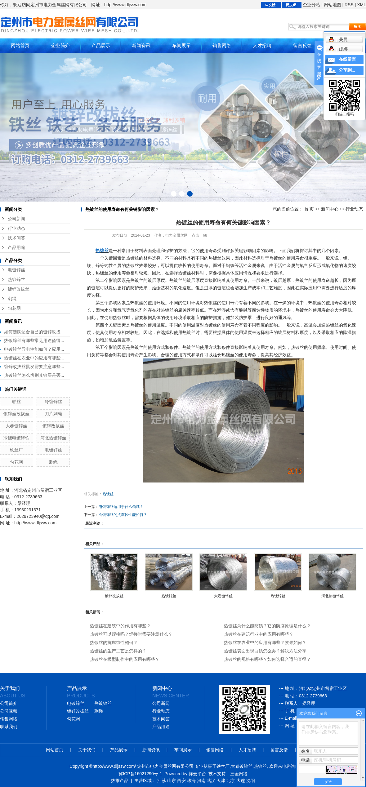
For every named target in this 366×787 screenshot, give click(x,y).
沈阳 (250, 780)
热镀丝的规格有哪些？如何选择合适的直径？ (267, 659)
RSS (349, 4)
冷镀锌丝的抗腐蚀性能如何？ (123, 515)
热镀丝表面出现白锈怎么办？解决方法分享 (265, 650)
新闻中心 (329, 209)
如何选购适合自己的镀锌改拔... (34, 331)
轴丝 (16, 401)
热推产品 (119, 780)
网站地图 (332, 4)
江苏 (161, 780)
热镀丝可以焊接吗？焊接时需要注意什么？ (131, 634)
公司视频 (8, 711)
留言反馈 (302, 45)
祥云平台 (197, 773)
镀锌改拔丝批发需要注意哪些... (34, 366)
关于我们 (87, 749)
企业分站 (311, 4)
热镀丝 (108, 494)
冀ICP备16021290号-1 (140, 773)
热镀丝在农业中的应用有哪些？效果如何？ (265, 642)
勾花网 (14, 308)
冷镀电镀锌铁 (16, 437)
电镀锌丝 (16, 270)
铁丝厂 (16, 449)
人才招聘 (262, 45)
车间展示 (181, 45)
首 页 (309, 209)
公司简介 (8, 703)
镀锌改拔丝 (18, 289)
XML (361, 4)
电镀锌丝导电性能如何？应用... (34, 349)
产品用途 (16, 247)
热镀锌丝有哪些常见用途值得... (34, 340)
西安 (181, 780)
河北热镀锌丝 (53, 437)
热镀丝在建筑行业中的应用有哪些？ (258, 634)
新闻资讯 (141, 45)
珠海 (191, 780)
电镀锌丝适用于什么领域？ (121, 507)
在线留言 (347, 59)
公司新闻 (16, 218)
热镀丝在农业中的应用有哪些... (34, 357)
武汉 (211, 780)
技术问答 (16, 238)
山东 (171, 780)
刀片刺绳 (53, 413)
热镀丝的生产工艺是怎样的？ (118, 650)
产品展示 (101, 45)
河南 (201, 780)
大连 (240, 780)
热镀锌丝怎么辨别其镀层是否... (34, 375)
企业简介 (60, 45)
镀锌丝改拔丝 (16, 413)
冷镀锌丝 (53, 401)
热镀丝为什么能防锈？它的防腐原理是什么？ (267, 625)
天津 (220, 780)
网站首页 (20, 45)
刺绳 (12, 298)
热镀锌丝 (16, 279)
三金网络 (239, 773)
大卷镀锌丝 (16, 425)
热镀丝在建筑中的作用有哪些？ (120, 625)
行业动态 (16, 228)
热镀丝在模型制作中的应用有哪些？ (124, 659)
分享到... (347, 70)
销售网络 (221, 45)
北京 (230, 780)
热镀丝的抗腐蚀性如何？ (114, 642)
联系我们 (8, 726)
